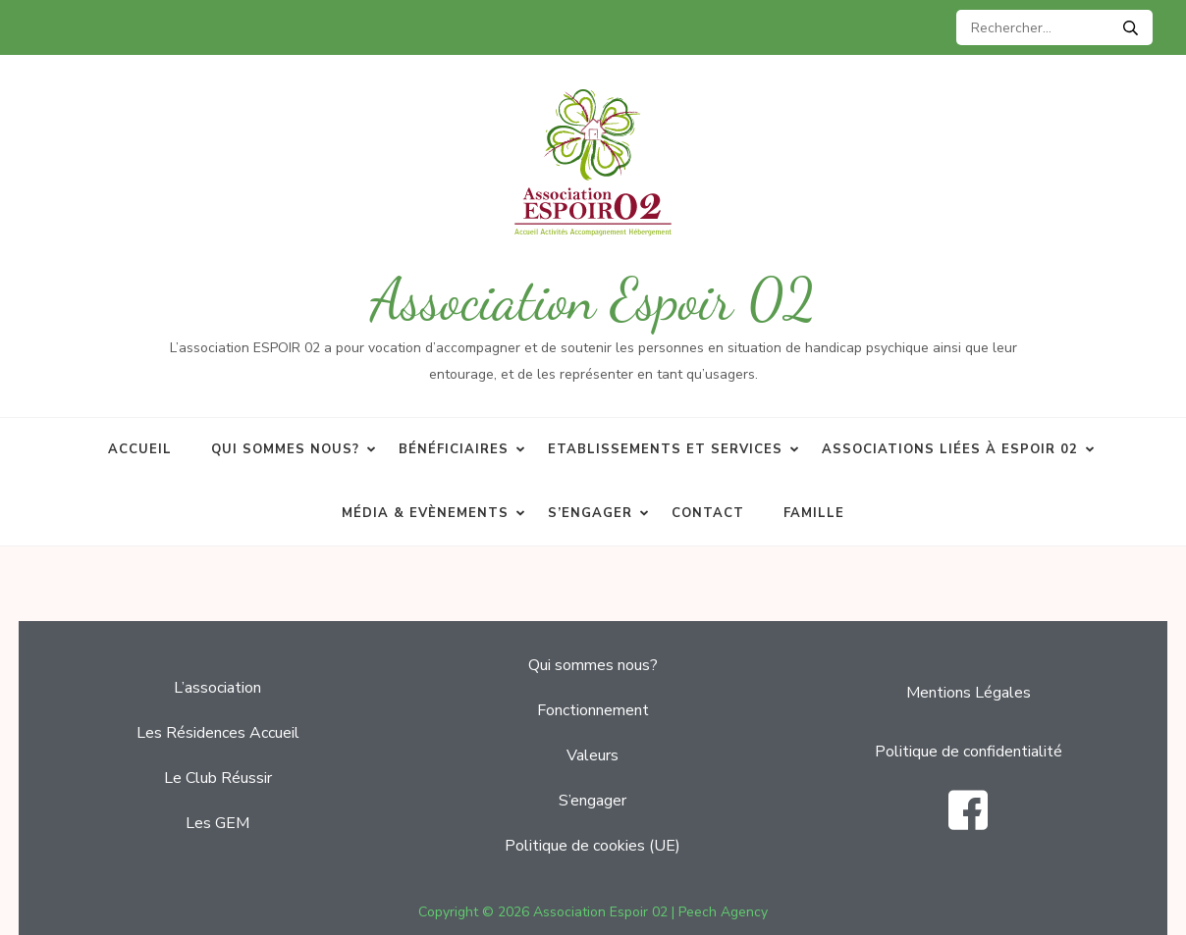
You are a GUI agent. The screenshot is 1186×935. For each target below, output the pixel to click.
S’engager (590, 513)
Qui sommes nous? (285, 449)
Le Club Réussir (218, 778)
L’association (217, 688)
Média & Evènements (425, 513)
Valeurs (592, 755)
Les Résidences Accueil (217, 733)
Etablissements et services (665, 449)
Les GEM (217, 823)
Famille (813, 513)
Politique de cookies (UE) (592, 846)
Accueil (140, 449)
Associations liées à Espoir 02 (950, 449)
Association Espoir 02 (592, 300)
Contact (708, 513)
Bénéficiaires (454, 449)
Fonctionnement (593, 710)
